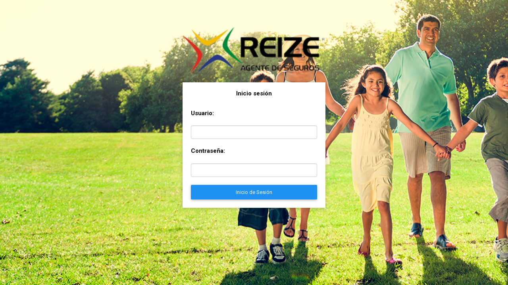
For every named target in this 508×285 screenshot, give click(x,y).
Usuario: (202, 113)
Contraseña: (208, 150)
